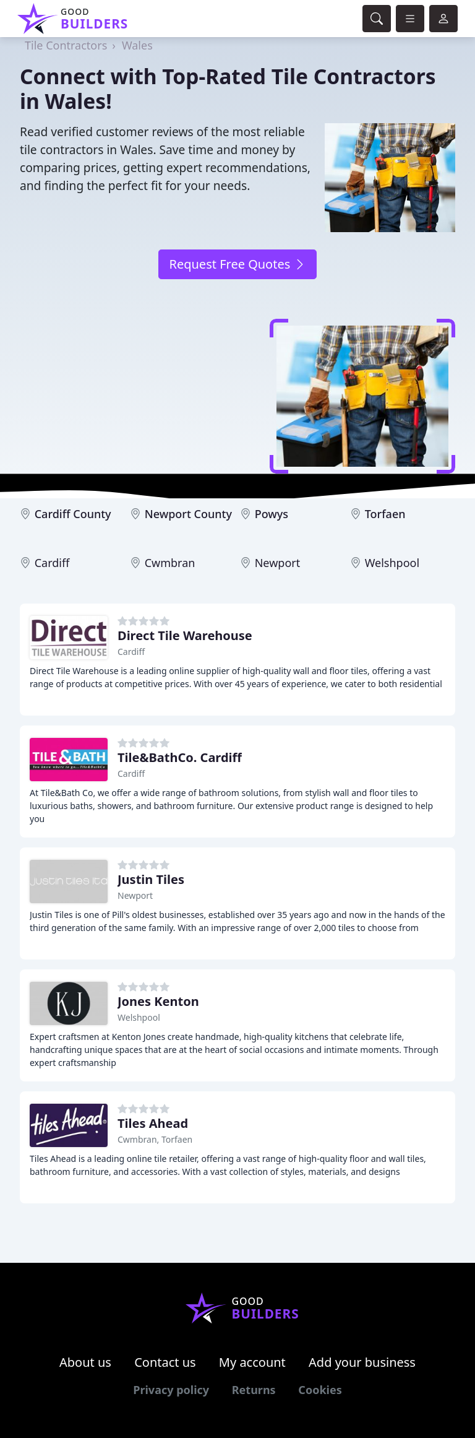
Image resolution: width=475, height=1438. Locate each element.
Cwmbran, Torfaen (155, 1139)
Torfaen (385, 513)
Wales (137, 45)
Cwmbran (170, 562)
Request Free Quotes (237, 264)
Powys (271, 513)
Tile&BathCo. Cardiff (180, 757)
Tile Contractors (66, 45)
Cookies (319, 1389)
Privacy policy (171, 1389)
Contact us (165, 1362)
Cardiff (52, 562)
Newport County (188, 513)
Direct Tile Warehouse (185, 635)
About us (85, 1362)
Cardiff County (73, 513)
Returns (254, 1389)
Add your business (362, 1362)
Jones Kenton (158, 1001)
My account (252, 1362)
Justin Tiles (151, 879)
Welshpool (392, 562)
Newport (278, 562)
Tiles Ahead (153, 1123)
